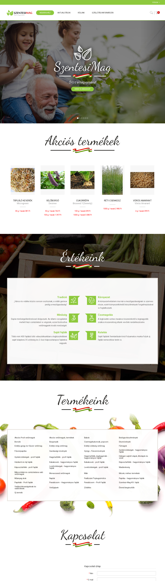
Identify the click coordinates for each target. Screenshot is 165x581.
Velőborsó (52, 200)
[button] (12, 71)
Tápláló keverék (22, 200)
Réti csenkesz (112, 200)
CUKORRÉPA (82, 200)
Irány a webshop (82, 89)
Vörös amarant (142, 200)
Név (91, 573)
